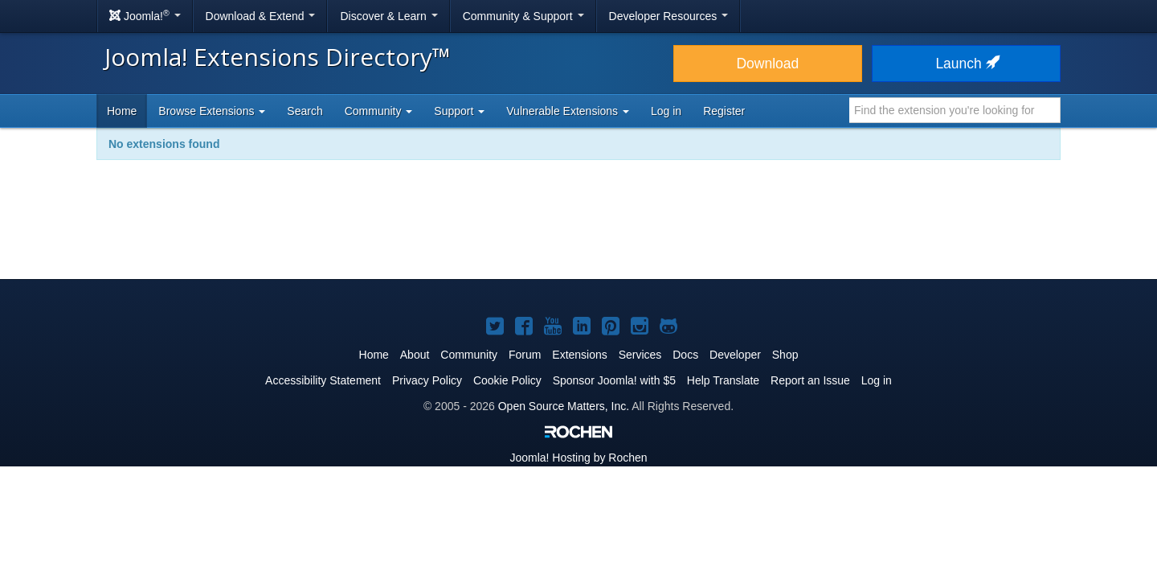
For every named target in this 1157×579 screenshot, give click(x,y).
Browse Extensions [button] (211, 111)
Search (304, 111)
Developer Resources (669, 16)
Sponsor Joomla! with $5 (614, 380)
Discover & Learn (388, 16)
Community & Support (523, 16)
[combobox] (955, 110)
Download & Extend (261, 16)
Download (767, 63)
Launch (965, 63)
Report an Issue (810, 380)
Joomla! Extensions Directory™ (277, 56)
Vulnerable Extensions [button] (567, 111)
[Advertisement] (578, 230)
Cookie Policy (507, 380)
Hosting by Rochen (578, 457)
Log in (666, 111)
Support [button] (459, 111)
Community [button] (379, 111)
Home (122, 111)
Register (724, 111)
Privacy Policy (427, 380)
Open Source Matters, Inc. (563, 406)
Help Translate (723, 380)
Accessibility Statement (323, 380)
